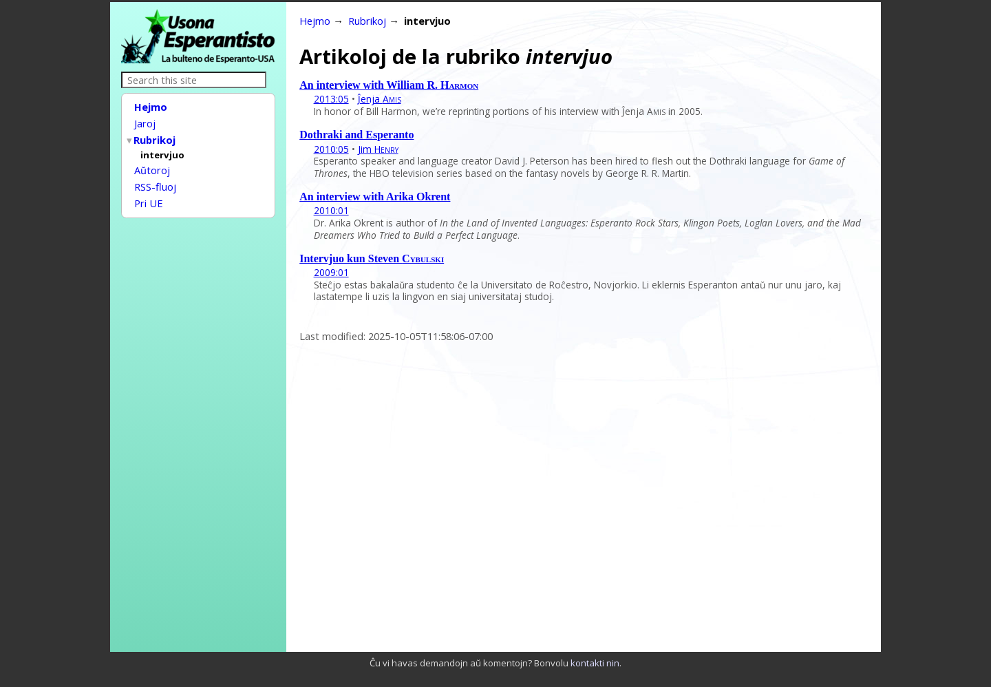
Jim (378, 149)
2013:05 (331, 98)
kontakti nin (595, 663)
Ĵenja (379, 98)
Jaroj (145, 122)
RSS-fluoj (155, 180)
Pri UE (148, 195)
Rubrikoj (155, 137)
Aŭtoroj (152, 165)
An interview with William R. (388, 85)
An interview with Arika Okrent (374, 196)
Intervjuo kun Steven (371, 258)
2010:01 (331, 210)
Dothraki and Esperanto (356, 134)
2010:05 (331, 149)
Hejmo (150, 107)
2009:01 (331, 272)
